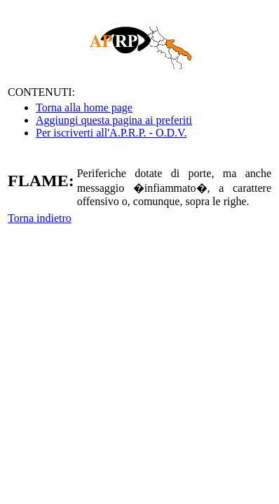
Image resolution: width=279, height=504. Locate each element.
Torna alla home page (84, 107)
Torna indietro (40, 218)
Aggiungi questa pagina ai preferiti (114, 120)
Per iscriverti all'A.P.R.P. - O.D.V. (111, 133)
